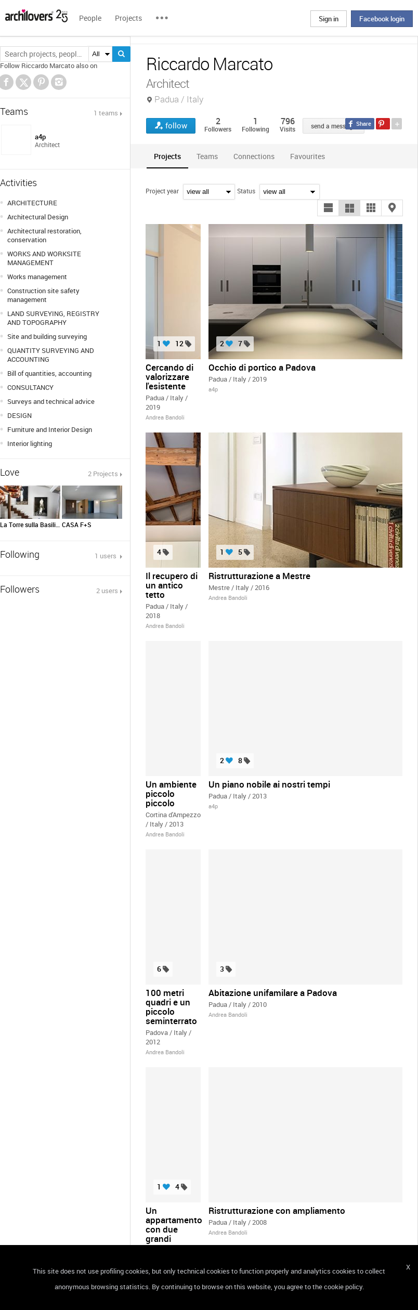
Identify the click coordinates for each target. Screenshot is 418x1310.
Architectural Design (37, 216)
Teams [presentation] (207, 156)
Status (246, 191)
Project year (162, 191)
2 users (107, 590)
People (90, 18)
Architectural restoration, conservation (44, 235)
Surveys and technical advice (51, 401)
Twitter (24, 83)
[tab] (167, 156)
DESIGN (19, 415)
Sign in (328, 18)
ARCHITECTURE (32, 202)
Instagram (59, 82)
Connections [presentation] (254, 156)
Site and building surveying (47, 336)
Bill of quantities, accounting (49, 373)
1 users (106, 556)
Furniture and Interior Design (49, 429)
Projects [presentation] (167, 156)
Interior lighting (29, 443)
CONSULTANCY (30, 387)
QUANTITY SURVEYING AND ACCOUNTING (50, 355)
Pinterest (41, 82)
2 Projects (103, 473)
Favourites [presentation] (307, 156)
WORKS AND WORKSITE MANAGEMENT (44, 258)
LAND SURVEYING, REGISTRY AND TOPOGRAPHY (53, 318)
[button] (328, 208)
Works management (37, 276)
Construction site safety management (43, 295)
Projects (128, 18)
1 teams (106, 113)
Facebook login (381, 18)
